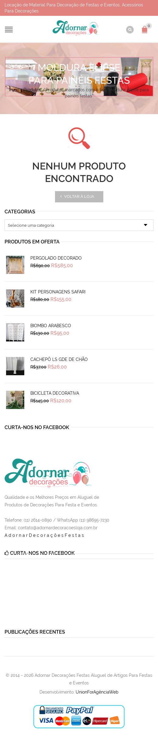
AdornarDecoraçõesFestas (45, 535)
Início (14, 89)
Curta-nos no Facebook (37, 427)
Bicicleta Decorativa (54, 393)
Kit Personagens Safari (57, 291)
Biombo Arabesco (50, 325)
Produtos (32, 89)
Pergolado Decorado (56, 258)
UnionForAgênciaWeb (97, 692)
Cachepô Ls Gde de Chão (59, 359)
